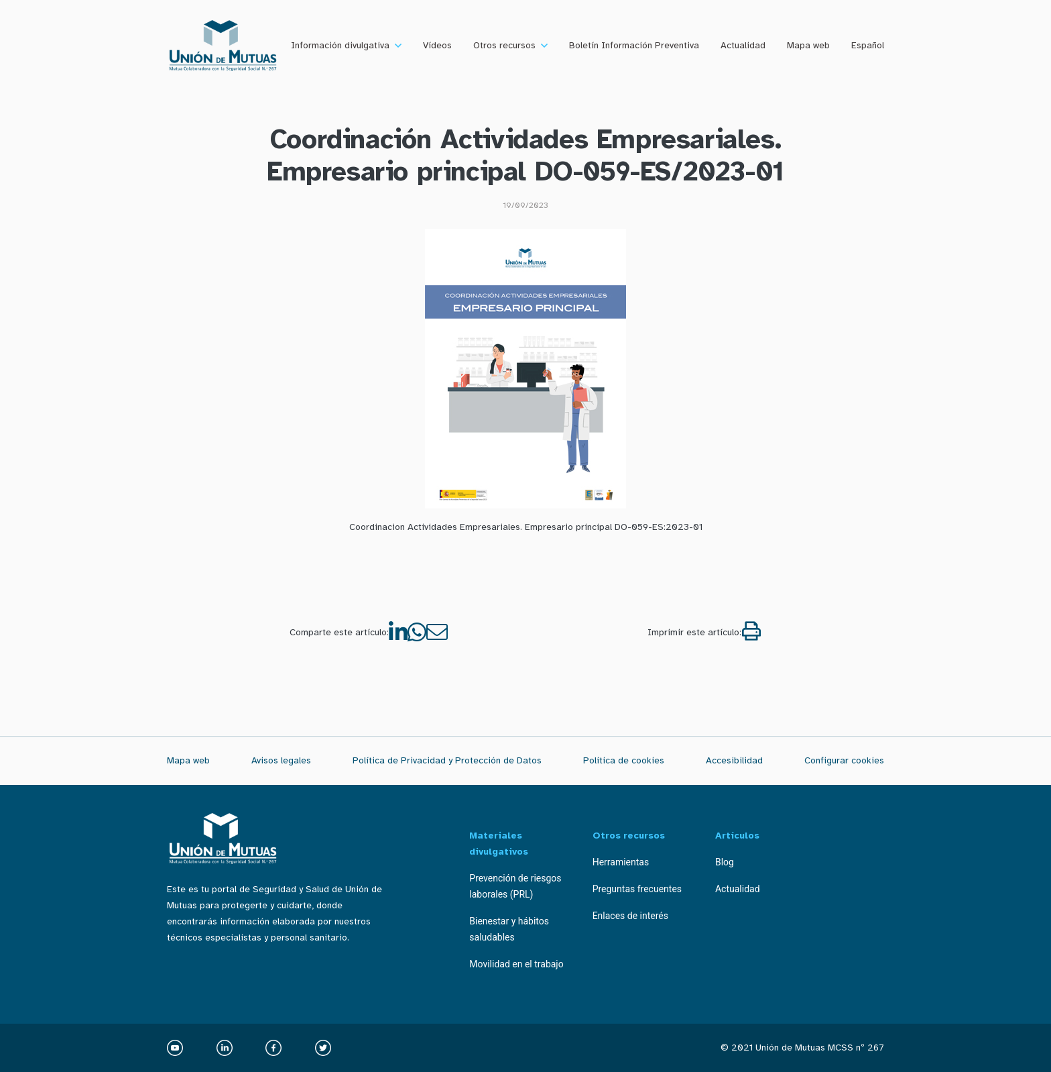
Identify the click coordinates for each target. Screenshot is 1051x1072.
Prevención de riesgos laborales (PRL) (515, 886)
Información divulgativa (340, 45)
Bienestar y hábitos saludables (509, 929)
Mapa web (808, 45)
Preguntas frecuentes (637, 888)
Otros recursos (504, 45)
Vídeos (437, 45)
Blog (724, 862)
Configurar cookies (844, 760)
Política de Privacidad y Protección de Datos (447, 760)
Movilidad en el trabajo (516, 964)
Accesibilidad (734, 760)
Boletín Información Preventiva (634, 45)
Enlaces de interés (630, 915)
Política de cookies (623, 760)
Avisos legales (281, 760)
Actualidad (743, 45)
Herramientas (621, 862)
